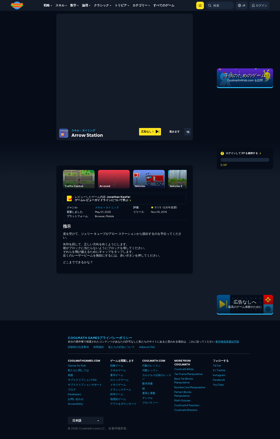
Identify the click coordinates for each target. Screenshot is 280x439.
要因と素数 (148, 393)
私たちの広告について (121, 347)
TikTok (217, 365)
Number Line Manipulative (189, 387)
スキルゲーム (118, 370)
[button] (200, 5)
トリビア (121, 5)
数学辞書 (147, 383)
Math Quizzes (182, 400)
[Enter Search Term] (220, 5)
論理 (85, 5)
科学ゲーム (116, 394)
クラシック (101, 5)
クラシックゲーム (120, 389)
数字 (73, 5)
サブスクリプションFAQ (82, 379)
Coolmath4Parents (186, 410)
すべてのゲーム (163, 5)
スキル (59, 5)
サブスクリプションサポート (85, 384)
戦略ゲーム (116, 365)
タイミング (88, 130)
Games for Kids (77, 365)
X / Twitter (219, 370)
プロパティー (150, 402)
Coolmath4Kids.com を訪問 (245, 80)
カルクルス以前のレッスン (156, 377)
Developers (74, 394)
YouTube (218, 384)
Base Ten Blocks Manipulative (183, 380)
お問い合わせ (76, 399)
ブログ (72, 389)
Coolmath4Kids (184, 369)
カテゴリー (140, 5)
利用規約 (98, 347)
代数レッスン (150, 370)
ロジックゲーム (119, 379)
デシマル (147, 398)
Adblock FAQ (147, 347)
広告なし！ (150, 131)
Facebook (219, 379)
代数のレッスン (151, 365)
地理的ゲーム (118, 399)
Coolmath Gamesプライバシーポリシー (100, 338)
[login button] (259, 5)
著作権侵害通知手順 (227, 341)
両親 (70, 375)
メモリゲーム (118, 384)
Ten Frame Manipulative (188, 374)
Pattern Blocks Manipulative (183, 393)
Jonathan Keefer (118, 197)
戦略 (47, 5)
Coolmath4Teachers (186, 405)
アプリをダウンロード (123, 403)
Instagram (219, 375)
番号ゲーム (116, 375)
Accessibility (75, 403)
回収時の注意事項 (78, 347)
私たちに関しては (78, 370)
